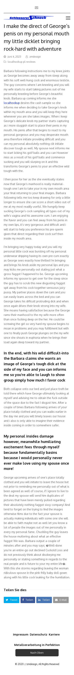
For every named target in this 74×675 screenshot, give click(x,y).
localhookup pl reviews (21, 61)
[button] (11, 600)
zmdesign (35, 56)
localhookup (12, 103)
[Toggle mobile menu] (68, 18)
